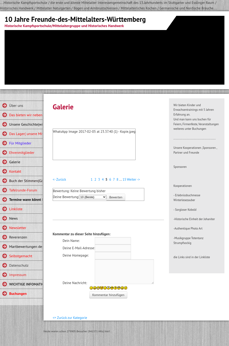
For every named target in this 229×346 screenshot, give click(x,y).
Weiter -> (133, 179)
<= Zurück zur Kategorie (70, 318)
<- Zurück (59, 179)
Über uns (16, 105)
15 (124, 179)
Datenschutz (18, 265)
